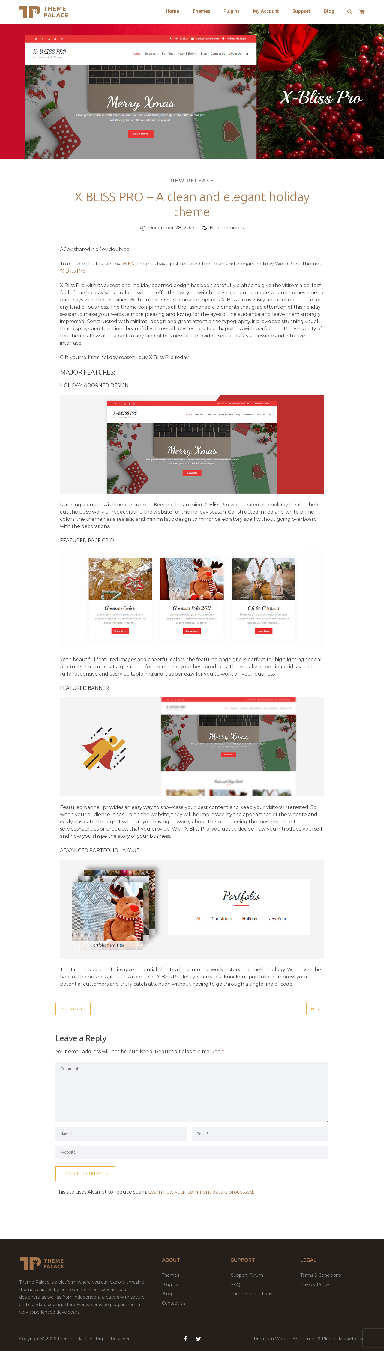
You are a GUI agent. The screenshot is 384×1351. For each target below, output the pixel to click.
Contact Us (173, 1303)
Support (301, 11)
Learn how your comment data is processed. (201, 1192)
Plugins (232, 11)
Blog (329, 11)
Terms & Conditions (320, 1275)
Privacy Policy (314, 1284)
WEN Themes (139, 264)
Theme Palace (56, 12)
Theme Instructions (251, 1293)
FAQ (235, 1284)
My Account (266, 11)
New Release (192, 181)
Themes (201, 11)
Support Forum (247, 1275)
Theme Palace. (73, 1338)
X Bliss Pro (73, 271)
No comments (223, 228)
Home (172, 11)
